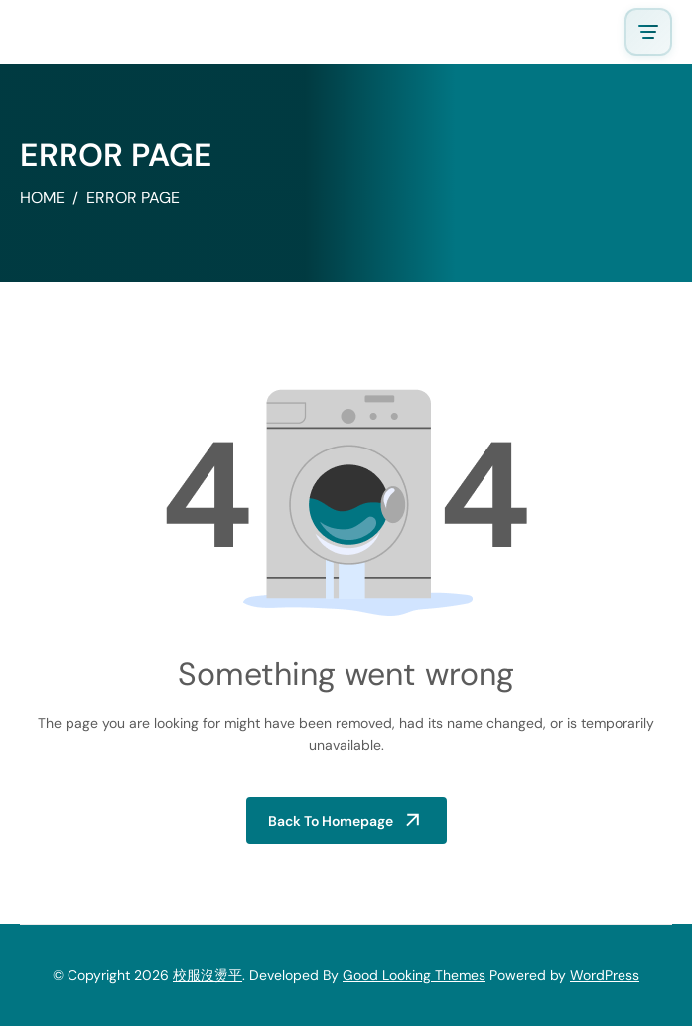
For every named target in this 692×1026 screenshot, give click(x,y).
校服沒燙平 (207, 975)
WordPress (604, 975)
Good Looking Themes (414, 975)
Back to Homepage (330, 821)
